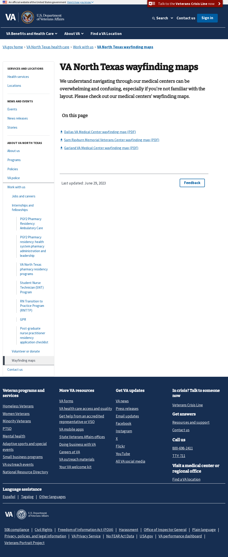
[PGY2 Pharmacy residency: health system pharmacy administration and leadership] (28, 246)
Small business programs (23, 456)
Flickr (120, 446)
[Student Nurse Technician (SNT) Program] (28, 287)
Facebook (123, 423)
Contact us (186, 18)
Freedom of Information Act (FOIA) (85, 529)
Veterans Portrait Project (24, 542)
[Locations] (28, 85)
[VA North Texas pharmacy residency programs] (28, 269)
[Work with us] (28, 187)
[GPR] (28, 319)
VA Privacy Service (86, 536)
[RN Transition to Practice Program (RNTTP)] (28, 306)
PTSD (7, 428)
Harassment (128, 529)
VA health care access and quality (85, 408)
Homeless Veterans (18, 406)
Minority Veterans (17, 421)
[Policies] (28, 169)
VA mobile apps (71, 429)
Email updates (127, 416)
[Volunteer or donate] (28, 351)
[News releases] (28, 118)
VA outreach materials (76, 459)
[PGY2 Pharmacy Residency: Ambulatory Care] (28, 224)
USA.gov (146, 536)
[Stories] (28, 127)
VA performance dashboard (180, 536)
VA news (122, 401)
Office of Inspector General (165, 529)
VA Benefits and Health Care (30, 33)
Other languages (52, 496)
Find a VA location (186, 479)
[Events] (28, 109)
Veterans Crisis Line (187, 405)
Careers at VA (69, 452)
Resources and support (191, 422)
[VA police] (28, 178)
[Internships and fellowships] (28, 208)
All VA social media (130, 461)
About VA (72, 33)
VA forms (66, 401)
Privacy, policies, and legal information (35, 536)
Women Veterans (16, 413)
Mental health (14, 436)
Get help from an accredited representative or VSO (81, 419)
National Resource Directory (25, 472)
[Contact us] (28, 369)
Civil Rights (43, 529)
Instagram (124, 431)
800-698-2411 (182, 448)
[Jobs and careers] (28, 196)
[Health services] (28, 76)
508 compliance (16, 529)
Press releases (127, 408)
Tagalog (27, 496)
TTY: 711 (178, 455)
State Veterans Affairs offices (82, 436)
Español (9, 496)
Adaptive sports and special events (25, 446)
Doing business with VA (77, 444)
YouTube (123, 453)
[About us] (28, 151)
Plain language (204, 529)
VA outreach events (18, 464)
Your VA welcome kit (75, 466)
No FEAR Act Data (120, 536)
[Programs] (28, 160)
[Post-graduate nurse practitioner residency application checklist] (28, 335)
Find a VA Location (106, 33)
